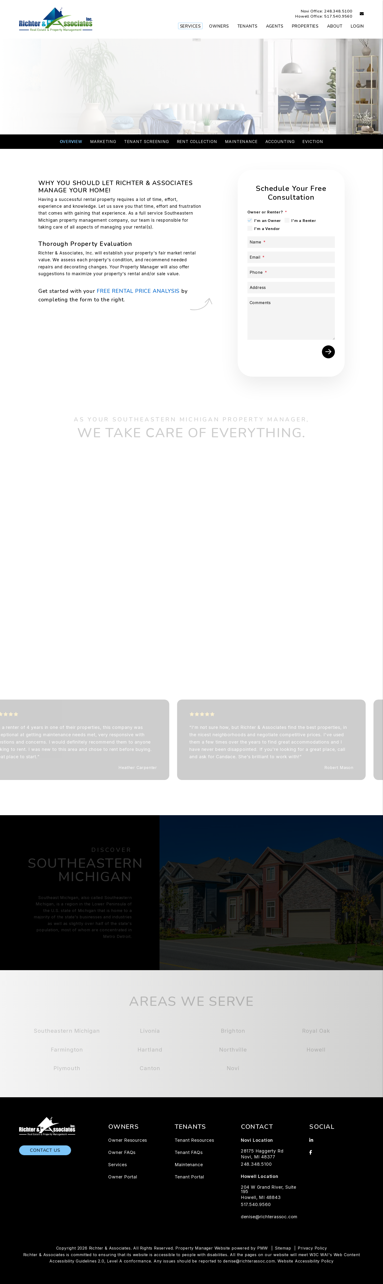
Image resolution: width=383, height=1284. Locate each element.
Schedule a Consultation (191, 108)
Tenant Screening (146, 141)
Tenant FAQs (189, 1152)
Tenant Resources (194, 1140)
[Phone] (291, 272)
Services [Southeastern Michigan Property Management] (190, 26)
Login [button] (357, 26)
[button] (358, 14)
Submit (328, 351)
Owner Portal (122, 1176)
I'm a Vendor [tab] (267, 228)
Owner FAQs (122, 1152)
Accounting (280, 141)
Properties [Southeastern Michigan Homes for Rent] (305, 26)
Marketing (103, 141)
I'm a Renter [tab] (303, 220)
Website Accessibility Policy (305, 1261)
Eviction (312, 141)
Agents (274, 26)
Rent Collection (197, 141)
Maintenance (241, 141)
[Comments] (291, 318)
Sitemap (283, 1248)
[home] (55, 19)
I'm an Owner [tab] (267, 220)
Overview (71, 141)
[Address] (291, 287)
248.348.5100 (338, 11)
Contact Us (45, 1150)
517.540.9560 (338, 16)
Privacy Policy (312, 1248)
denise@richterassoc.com (269, 1216)
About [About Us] (334, 26)
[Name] (291, 242)
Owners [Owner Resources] (219, 26)
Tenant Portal (189, 1176)
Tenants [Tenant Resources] (247, 26)
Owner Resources (127, 1140)
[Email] (291, 257)
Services (117, 1164)
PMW (262, 1248)
